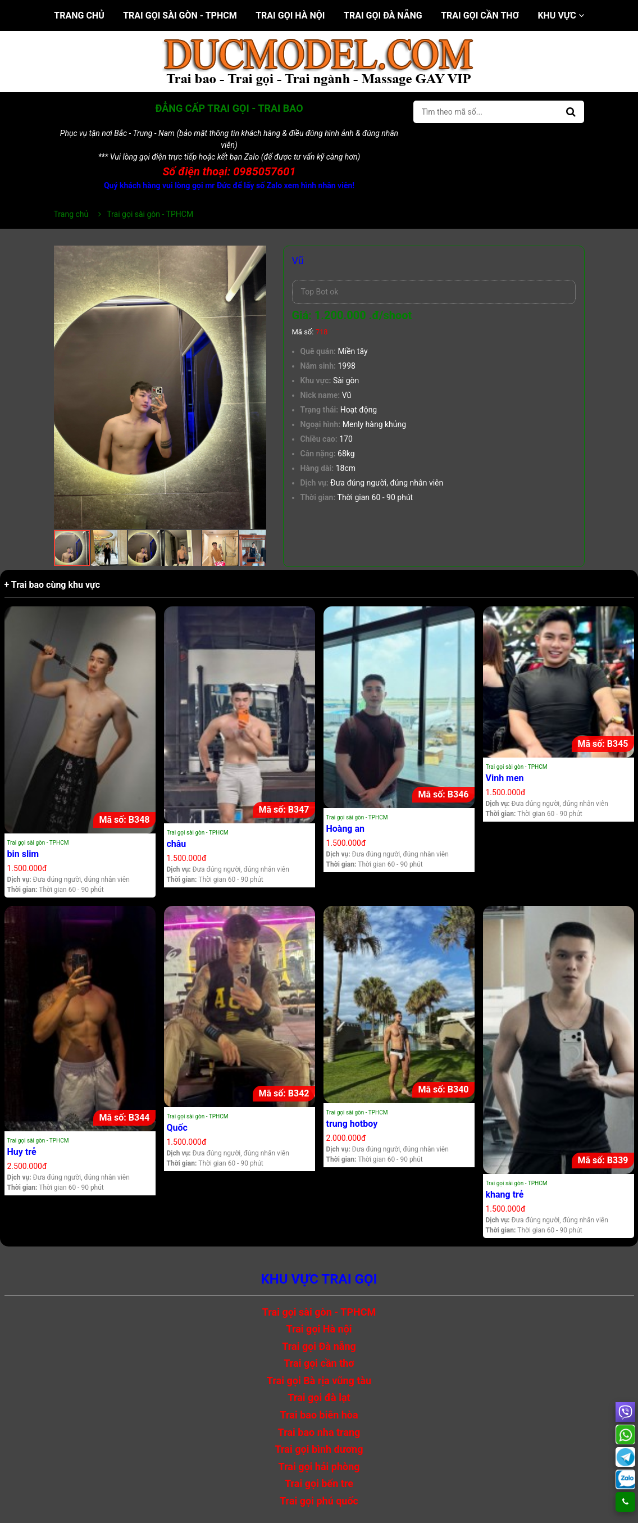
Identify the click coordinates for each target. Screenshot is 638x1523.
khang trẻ (505, 1194)
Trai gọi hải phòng (318, 1466)
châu (176, 843)
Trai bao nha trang (319, 1432)
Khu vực (560, 15)
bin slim (23, 854)
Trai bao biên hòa (319, 1415)
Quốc (177, 1127)
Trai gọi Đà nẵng (383, 15)
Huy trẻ (22, 1151)
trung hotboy (352, 1123)
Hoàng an (345, 828)
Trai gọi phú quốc (319, 1501)
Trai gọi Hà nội (290, 15)
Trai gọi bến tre (319, 1483)
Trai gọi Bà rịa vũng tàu (319, 1380)
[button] (256, 256)
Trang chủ (79, 15)
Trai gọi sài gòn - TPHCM (180, 15)
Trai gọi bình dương (319, 1449)
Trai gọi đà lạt (319, 1397)
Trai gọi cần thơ (480, 15)
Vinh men (505, 778)
